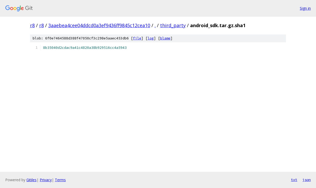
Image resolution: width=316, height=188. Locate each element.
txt (294, 179)
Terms (60, 179)
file (137, 38)
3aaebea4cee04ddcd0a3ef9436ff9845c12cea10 (99, 25)
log (151, 38)
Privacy (46, 179)
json (306, 179)
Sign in (305, 8)
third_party (173, 25)
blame (165, 38)
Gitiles (31, 179)
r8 (32, 25)
